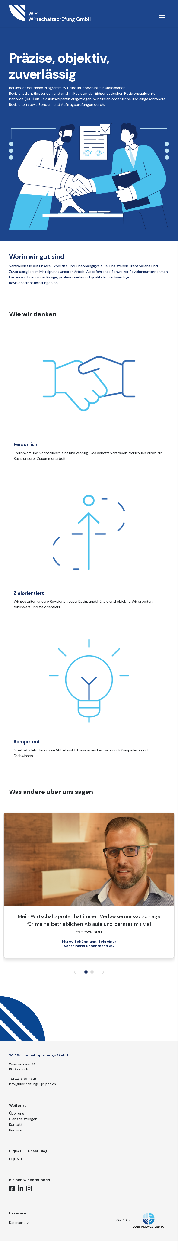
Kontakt (15, 1130)
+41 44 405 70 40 (23, 1085)
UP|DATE (16, 1164)
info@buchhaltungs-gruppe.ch (32, 1090)
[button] (86, 978)
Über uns (16, 1119)
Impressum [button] (17, 1219)
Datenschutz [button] (19, 1228)
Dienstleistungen (23, 1124)
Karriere (15, 1135)
